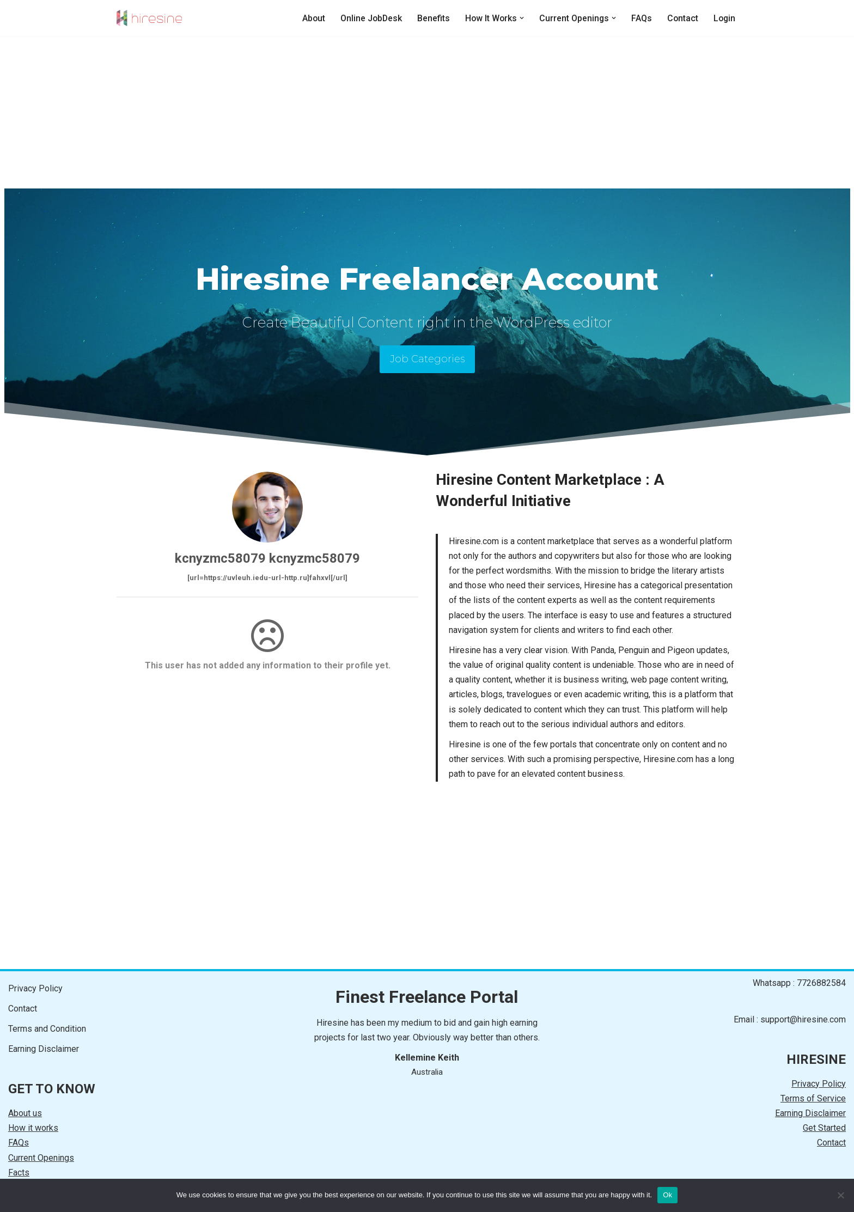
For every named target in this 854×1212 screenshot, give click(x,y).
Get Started (824, 1128)
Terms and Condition (47, 1029)
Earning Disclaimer (43, 1049)
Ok (667, 1195)
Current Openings (41, 1158)
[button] (519, 18)
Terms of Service (813, 1098)
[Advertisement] (427, 112)
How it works (33, 1128)
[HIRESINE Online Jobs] (149, 18)
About (309, 18)
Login (723, 18)
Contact (681, 18)
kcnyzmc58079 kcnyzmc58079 (267, 558)
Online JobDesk (367, 18)
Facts (18, 1172)
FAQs (640, 18)
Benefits (430, 18)
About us (25, 1113)
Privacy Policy (35, 988)
